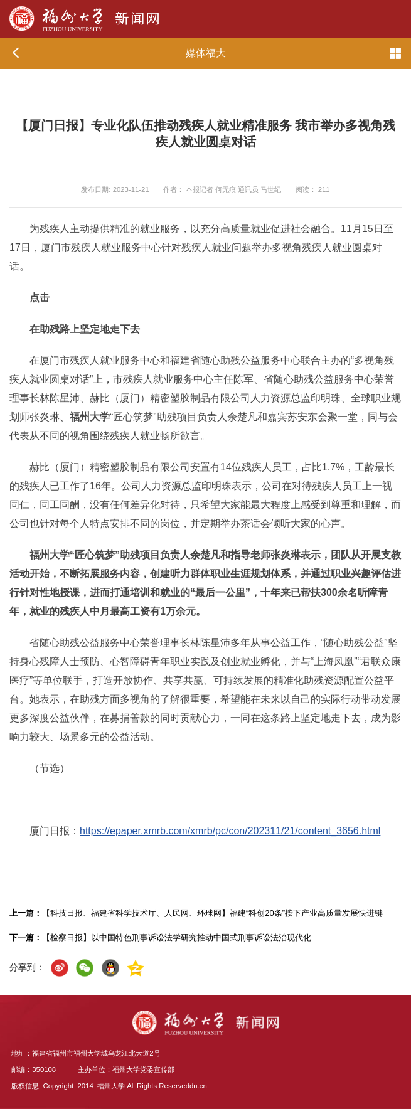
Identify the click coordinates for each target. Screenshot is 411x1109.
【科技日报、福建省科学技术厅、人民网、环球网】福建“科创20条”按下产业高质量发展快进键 (196, 913)
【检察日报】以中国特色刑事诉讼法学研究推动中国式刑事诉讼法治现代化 (160, 937)
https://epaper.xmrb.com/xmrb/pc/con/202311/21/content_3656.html (230, 830)
